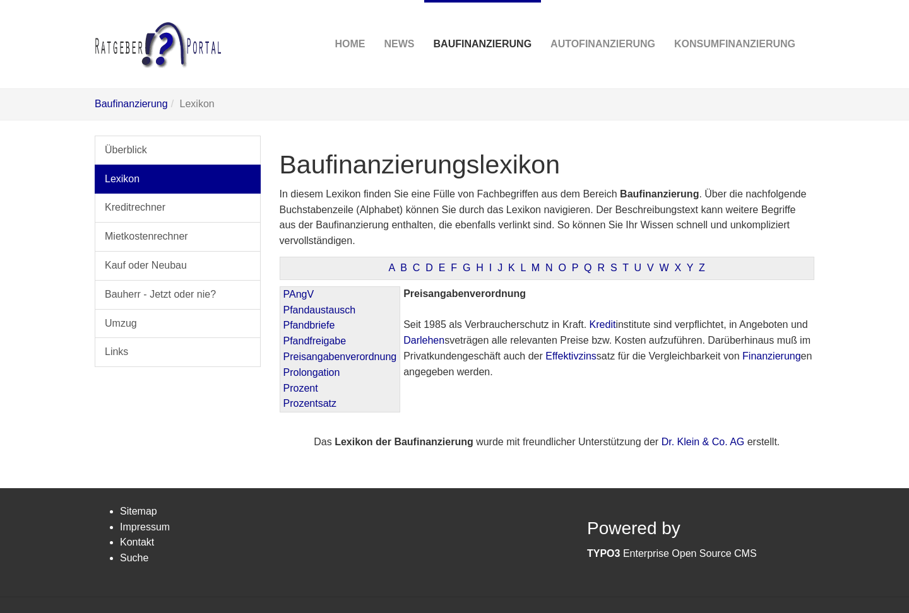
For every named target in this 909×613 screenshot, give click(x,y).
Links (116, 351)
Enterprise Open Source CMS (672, 553)
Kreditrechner (135, 207)
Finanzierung (771, 356)
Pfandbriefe (309, 325)
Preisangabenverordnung (340, 356)
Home (350, 24)
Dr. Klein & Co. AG (703, 441)
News (399, 24)
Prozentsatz (309, 403)
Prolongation (311, 372)
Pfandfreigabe (315, 341)
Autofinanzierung (603, 24)
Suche (134, 557)
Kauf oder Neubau (146, 265)
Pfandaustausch (319, 310)
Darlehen (423, 340)
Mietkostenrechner (146, 236)
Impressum (145, 527)
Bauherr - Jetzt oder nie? (160, 294)
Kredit (603, 324)
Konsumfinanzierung (735, 24)
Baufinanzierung (483, 24)
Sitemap (138, 511)
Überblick (126, 149)
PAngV (298, 294)
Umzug (121, 323)
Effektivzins (571, 356)
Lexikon (122, 178)
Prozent (300, 388)
